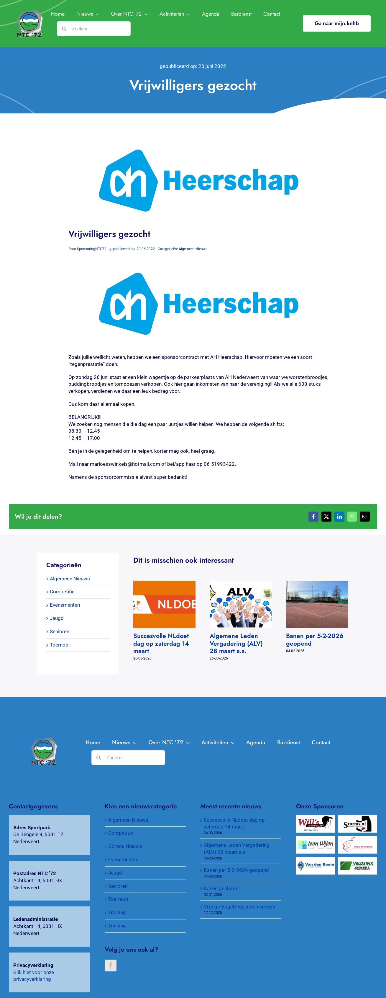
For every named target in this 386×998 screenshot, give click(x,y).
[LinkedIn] (339, 516)
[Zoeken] (64, 28)
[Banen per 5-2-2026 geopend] (317, 584)
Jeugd (57, 618)
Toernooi (60, 645)
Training (117, 912)
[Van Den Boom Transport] (315, 860)
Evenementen (65, 605)
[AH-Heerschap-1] (43, 740)
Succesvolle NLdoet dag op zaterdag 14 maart (161, 643)
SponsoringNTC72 (91, 249)
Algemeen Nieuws (193, 249)
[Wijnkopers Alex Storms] (357, 818)
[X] (326, 516)
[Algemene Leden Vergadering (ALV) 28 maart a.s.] (241, 584)
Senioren (59, 631)
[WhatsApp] (352, 516)
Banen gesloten (221, 888)
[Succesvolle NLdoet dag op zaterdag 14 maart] (164, 584)
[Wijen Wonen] (315, 839)
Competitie (62, 592)
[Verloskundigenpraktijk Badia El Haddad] (357, 839)
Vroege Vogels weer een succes (239, 907)
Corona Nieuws (125, 846)
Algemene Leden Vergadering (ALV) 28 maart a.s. (236, 643)
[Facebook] (313, 516)
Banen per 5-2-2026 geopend (314, 639)
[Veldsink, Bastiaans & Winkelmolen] (357, 860)
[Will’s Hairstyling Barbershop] (315, 818)
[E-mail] (364, 516)
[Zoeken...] (94, 28)
